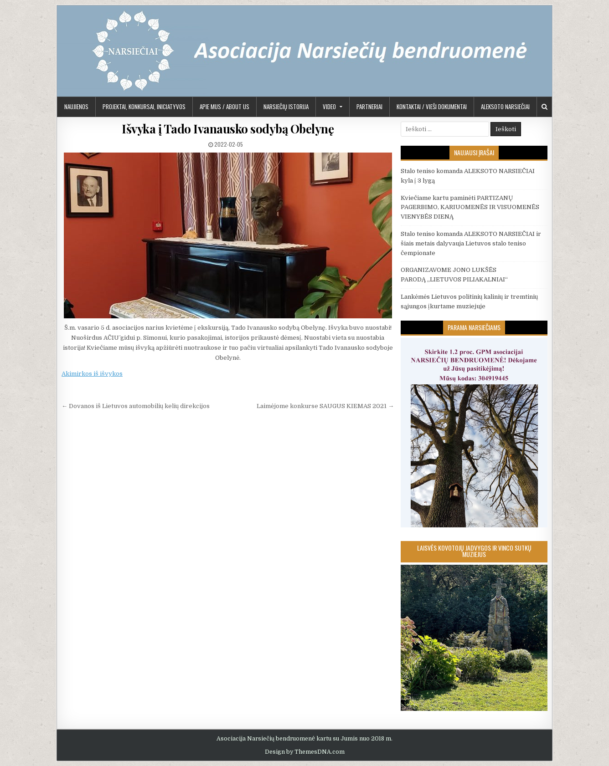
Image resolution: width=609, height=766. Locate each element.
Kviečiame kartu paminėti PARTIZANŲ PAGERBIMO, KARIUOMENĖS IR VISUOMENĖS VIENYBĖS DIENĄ (470, 207)
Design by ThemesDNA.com (305, 752)
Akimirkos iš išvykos (92, 373)
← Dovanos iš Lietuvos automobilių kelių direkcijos (136, 406)
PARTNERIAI (369, 106)
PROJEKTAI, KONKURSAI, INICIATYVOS (144, 106)
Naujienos (76, 106)
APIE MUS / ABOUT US (224, 106)
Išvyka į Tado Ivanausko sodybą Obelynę (228, 129)
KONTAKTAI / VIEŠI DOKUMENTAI (432, 106)
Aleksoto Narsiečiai (505, 106)
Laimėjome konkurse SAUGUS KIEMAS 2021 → (325, 406)
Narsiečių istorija (286, 106)
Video (329, 106)
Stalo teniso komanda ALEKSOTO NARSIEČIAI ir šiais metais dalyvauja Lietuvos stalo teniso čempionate (471, 243)
